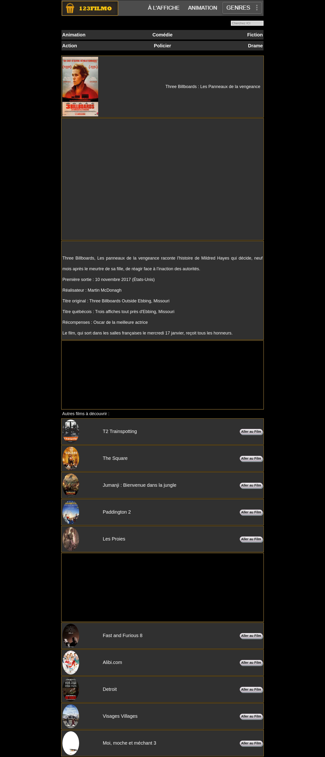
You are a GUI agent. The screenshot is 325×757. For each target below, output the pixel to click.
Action (69, 45)
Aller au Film (251, 431)
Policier (162, 45)
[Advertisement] (162, 375)
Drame (255, 45)
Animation (74, 34)
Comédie (162, 34)
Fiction (255, 34)
